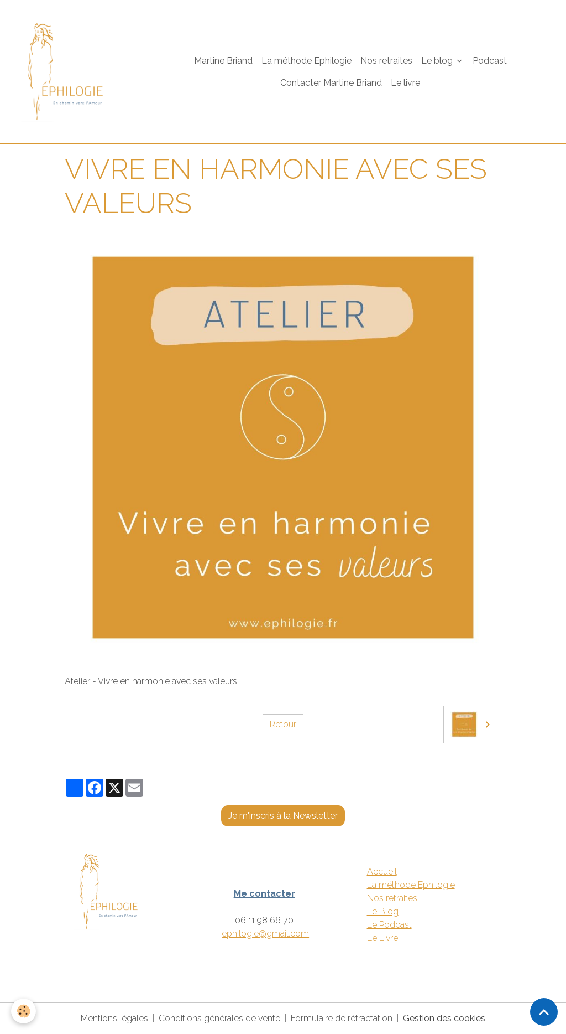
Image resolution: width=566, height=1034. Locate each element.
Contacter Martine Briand (331, 82)
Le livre (405, 82)
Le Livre (383, 938)
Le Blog (383, 911)
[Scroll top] (544, 1012)
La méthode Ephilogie (306, 60)
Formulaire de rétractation (341, 1018)
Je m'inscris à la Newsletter (283, 815)
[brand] (71, 72)
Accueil (382, 871)
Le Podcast (389, 924)
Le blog (438, 60)
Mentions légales (114, 1018)
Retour (283, 724)
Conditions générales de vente (219, 1018)
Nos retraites (386, 60)
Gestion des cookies (444, 1018)
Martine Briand (223, 60)
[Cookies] (23, 1011)
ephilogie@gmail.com (265, 933)
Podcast (490, 60)
